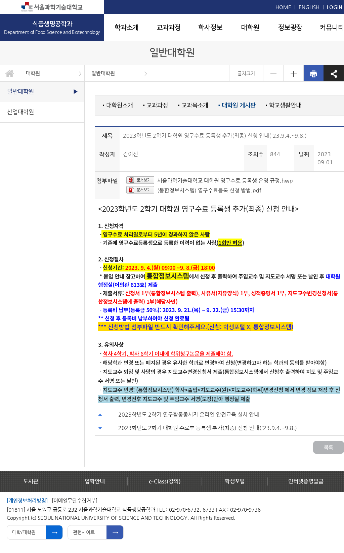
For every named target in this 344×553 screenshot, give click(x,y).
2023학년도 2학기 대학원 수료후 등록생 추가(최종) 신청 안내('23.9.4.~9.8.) (207, 428)
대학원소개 (118, 105)
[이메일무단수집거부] (74, 500)
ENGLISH (309, 7)
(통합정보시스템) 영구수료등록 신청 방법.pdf (209, 190)
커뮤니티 (332, 27)
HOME (283, 7)
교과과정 (169, 27)
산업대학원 (20, 112)
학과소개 (127, 27)
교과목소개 (193, 105)
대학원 (250, 27)
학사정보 (210, 27)
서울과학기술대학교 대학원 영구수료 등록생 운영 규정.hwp (225, 180)
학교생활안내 (283, 105)
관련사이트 (84, 532)
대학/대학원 (24, 532)
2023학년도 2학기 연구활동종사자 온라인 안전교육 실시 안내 (188, 414)
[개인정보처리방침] (27, 500)
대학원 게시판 (237, 105)
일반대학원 (103, 73)
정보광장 (290, 27)
